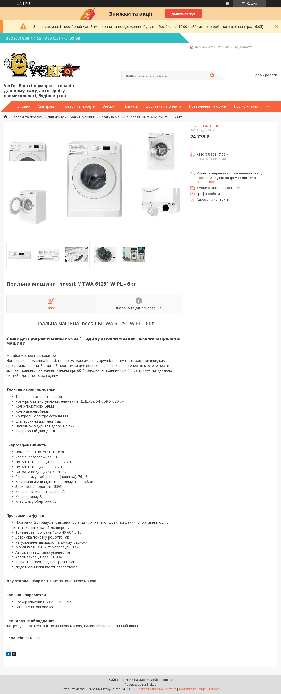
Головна (22, 106)
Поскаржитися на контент (156, 689)
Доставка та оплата (163, 106)
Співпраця (46, 106)
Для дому (55, 117)
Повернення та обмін (207, 106)
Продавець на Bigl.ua (140, 684)
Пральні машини (81, 117)
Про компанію (246, 106)
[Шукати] (212, 75)
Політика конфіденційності (199, 689)
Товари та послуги (79, 106)
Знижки (109, 106)
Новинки (130, 106)
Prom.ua (166, 680)
